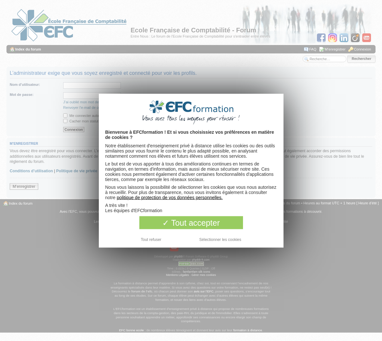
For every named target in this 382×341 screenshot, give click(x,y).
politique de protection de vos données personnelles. (170, 197)
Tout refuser (151, 239)
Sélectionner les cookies (220, 239)
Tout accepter (191, 222)
